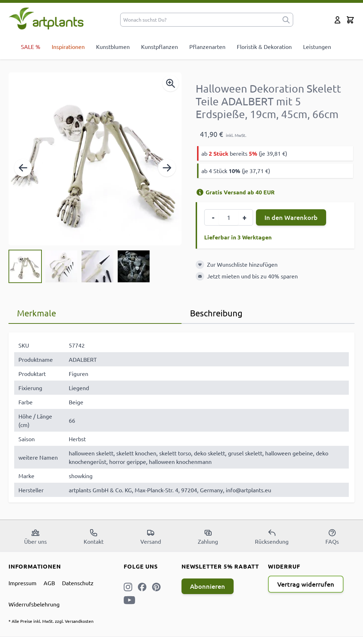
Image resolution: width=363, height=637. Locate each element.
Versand (150, 536)
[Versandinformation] (200, 192)
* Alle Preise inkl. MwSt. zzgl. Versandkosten (51, 621)
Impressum (23, 582)
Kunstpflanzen (159, 46)
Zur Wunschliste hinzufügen (242, 264)
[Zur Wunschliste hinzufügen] (200, 264)
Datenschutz (78, 582)
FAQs (332, 536)
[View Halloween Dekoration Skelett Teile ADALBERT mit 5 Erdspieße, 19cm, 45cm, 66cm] (25, 266)
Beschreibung (216, 313)
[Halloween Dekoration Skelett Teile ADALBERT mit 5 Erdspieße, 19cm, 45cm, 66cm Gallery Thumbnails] (79, 266)
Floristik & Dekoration (264, 46)
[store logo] (46, 18)
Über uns (35, 536)
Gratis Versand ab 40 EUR (235, 192)
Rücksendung (272, 536)
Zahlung (208, 536)
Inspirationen (68, 46)
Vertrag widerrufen (305, 584)
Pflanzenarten (207, 46)
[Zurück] (23, 168)
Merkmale (36, 313)
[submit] (286, 20)
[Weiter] (167, 168)
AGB (49, 582)
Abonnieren (207, 586)
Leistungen (317, 46)
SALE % (30, 46)
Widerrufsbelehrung (34, 604)
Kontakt (94, 536)
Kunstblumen (113, 46)
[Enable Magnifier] (170, 83)
